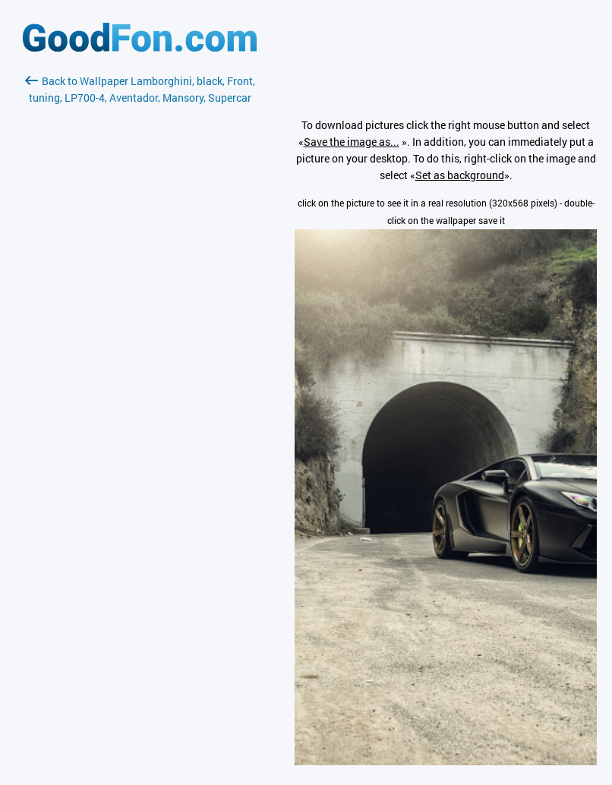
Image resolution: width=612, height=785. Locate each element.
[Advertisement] (140, 286)
